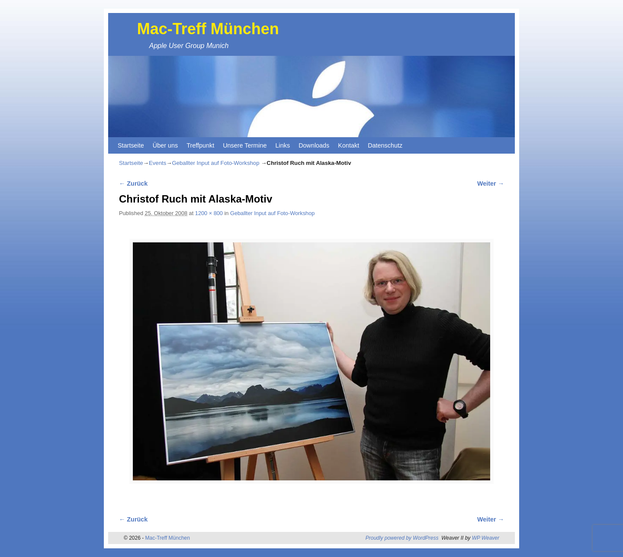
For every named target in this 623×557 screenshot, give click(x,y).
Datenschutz (385, 145)
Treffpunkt (200, 145)
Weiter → (490, 183)
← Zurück (133, 183)
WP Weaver (485, 538)
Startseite (131, 145)
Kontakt (348, 145)
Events (157, 163)
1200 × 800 (209, 213)
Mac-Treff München (208, 29)
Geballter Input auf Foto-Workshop (215, 163)
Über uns (165, 145)
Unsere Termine (245, 145)
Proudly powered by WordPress (402, 538)
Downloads (314, 145)
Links (283, 145)
